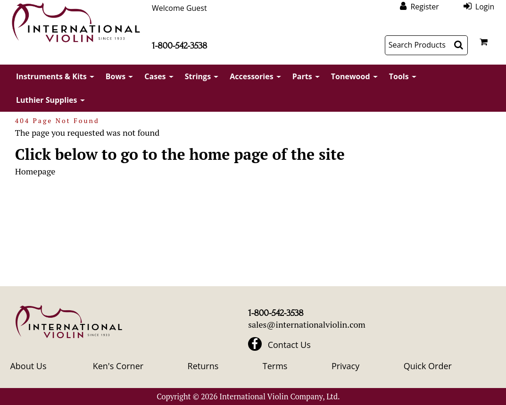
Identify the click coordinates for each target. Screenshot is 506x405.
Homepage (35, 171)
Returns (203, 366)
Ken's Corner (118, 366)
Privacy (345, 366)
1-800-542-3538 (179, 46)
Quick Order (428, 366)
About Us (28, 366)
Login (485, 6)
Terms (275, 366)
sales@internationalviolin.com (306, 324)
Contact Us (289, 344)
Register (424, 6)
